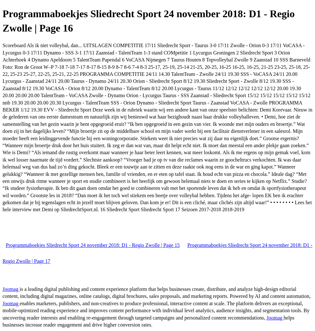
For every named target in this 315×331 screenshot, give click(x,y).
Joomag (11, 289)
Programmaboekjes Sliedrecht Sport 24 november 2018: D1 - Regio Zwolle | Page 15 (93, 245)
